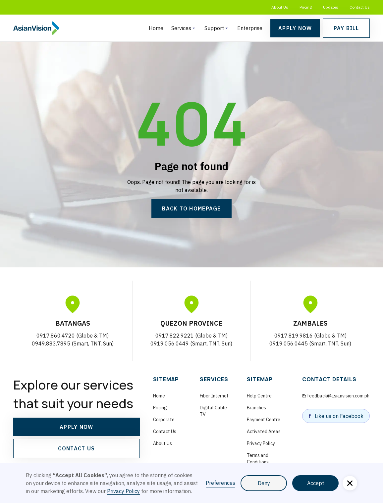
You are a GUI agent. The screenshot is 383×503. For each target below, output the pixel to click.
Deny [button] (264, 483)
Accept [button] (315, 483)
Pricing (306, 7)
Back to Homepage (191, 208)
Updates (330, 7)
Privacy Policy (261, 443)
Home (156, 28)
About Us (279, 7)
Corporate (164, 420)
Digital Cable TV (213, 411)
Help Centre (259, 396)
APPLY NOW (76, 427)
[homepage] (36, 28)
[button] (183, 28)
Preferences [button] (220, 483)
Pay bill (346, 28)
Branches (256, 408)
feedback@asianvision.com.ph (335, 396)
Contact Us (360, 7)
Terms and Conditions (258, 458)
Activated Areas (264, 431)
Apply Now (295, 28)
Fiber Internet (214, 396)
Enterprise (249, 28)
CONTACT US (76, 448)
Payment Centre (263, 420)
